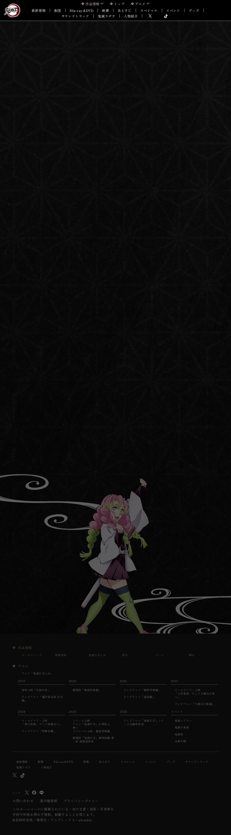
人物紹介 (131, 16)
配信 (57, 10)
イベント (150, 762)
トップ (119, 3)
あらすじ (125, 10)
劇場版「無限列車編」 (87, 690)
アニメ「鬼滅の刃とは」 (37, 673)
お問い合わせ (23, 800)
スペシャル (149, 10)
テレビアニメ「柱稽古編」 (39, 731)
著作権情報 (48, 800)
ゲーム (159, 655)
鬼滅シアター (183, 720)
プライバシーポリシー (81, 800)
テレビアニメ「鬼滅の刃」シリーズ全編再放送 (144, 722)
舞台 (192, 655)
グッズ (194, 10)
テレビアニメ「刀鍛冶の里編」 (195, 704)
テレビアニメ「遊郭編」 (139, 697)
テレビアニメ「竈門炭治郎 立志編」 (42, 698)
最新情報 (38, 10)
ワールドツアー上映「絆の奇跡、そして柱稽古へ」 (42, 722)
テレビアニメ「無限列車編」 (142, 690)
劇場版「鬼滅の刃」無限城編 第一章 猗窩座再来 (93, 739)
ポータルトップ (32, 655)
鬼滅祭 (179, 734)
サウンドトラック (75, 16)
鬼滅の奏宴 (182, 727)
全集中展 (180, 741)
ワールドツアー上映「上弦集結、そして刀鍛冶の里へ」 (195, 693)
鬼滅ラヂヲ (106, 16)
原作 (125, 655)
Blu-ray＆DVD (81, 10)
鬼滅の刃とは (97, 655)
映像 (105, 10)
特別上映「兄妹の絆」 (36, 690)
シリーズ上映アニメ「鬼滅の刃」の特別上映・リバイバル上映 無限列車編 (91, 726)
